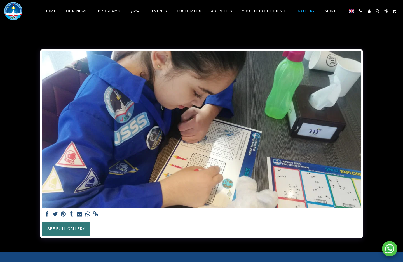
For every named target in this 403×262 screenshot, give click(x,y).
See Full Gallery (66, 228)
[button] (361, 11)
